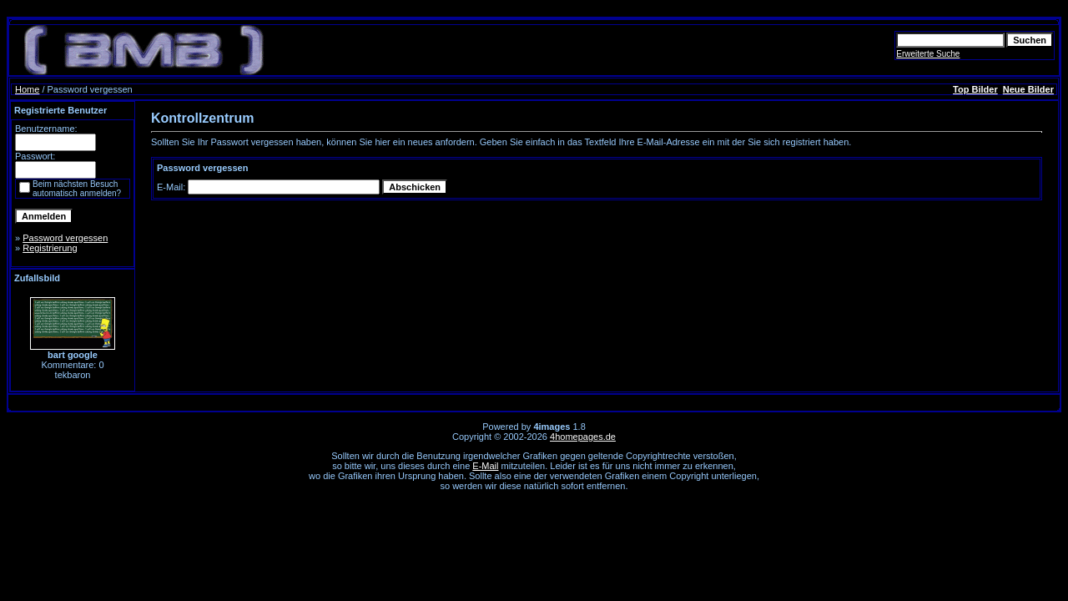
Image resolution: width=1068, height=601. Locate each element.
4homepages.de (583, 437)
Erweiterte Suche (928, 53)
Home (27, 89)
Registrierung (50, 248)
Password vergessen (65, 238)
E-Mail (485, 466)
